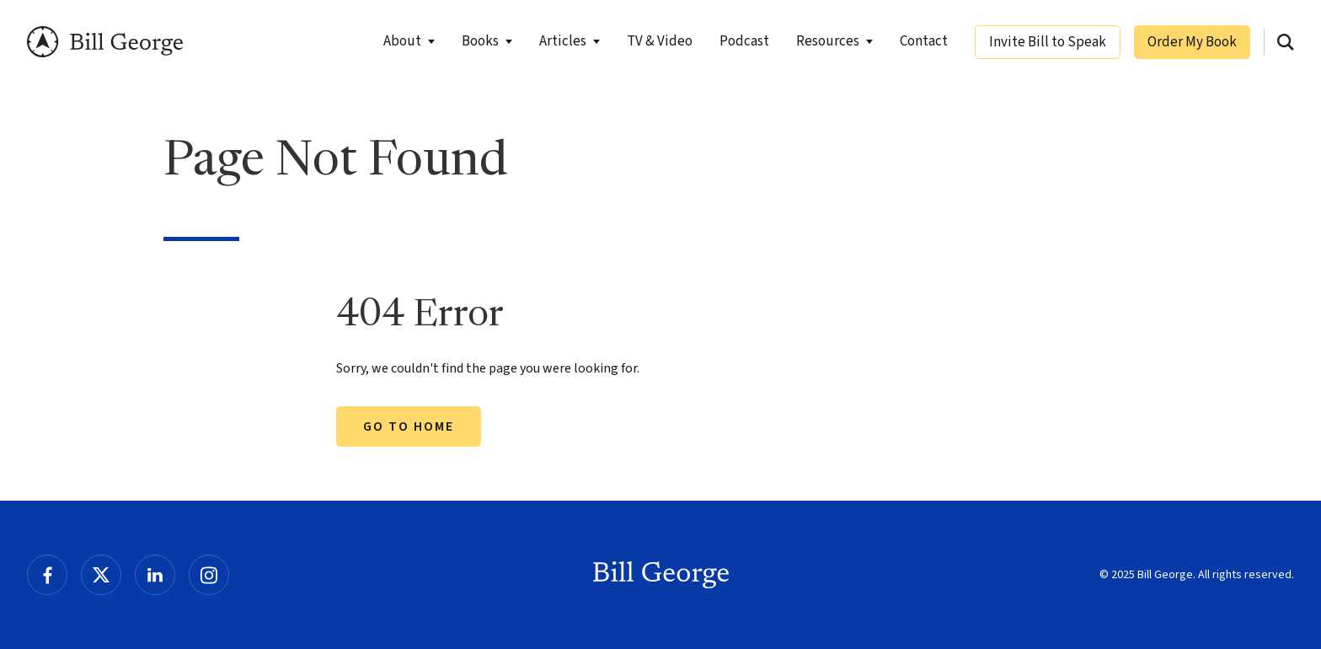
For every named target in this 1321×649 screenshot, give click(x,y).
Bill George (105, 42)
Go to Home (408, 426)
